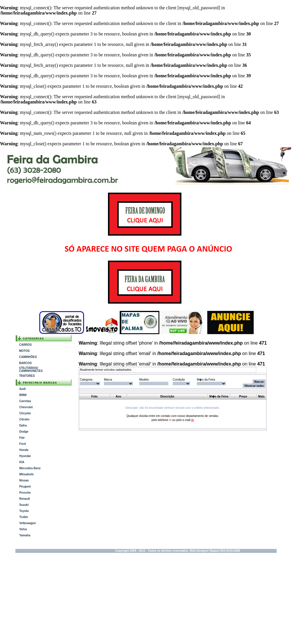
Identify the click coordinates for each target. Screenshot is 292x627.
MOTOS (24, 350)
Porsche (24, 492)
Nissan (24, 480)
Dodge (23, 431)
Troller (23, 517)
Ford (22, 443)
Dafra (23, 425)
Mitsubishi (26, 474)
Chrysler (25, 413)
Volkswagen (27, 523)
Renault (24, 498)
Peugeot (24, 486)
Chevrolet (26, 407)
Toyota (23, 511)
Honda (23, 450)
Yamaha (24, 535)
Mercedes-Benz (29, 468)
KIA (21, 462)
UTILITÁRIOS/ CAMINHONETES (31, 369)
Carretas (25, 401)
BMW (22, 395)
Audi (22, 388)
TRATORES (27, 375)
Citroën (24, 419)
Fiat (21, 437)
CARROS (25, 344)
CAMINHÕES (28, 357)
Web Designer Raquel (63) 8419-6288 (215, 550)
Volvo (23, 529)
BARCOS (25, 363)
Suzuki (23, 504)
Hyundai (24, 456)
